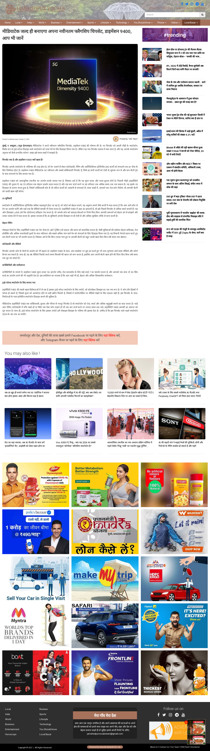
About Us (154, 747)
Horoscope (10, 734)
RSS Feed (185, 747)
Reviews (43, 709)
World (42, 22)
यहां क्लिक (109, 335)
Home (8, 22)
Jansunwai (180, 8)
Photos (161, 22)
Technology (122, 22)
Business (56, 22)
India (30, 22)
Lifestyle (106, 22)
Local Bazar (191, 22)
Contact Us (164, 747)
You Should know (48, 729)
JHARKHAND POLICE (196, 8)
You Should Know (143, 22)
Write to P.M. (154, 8)
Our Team (175, 747)
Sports (91, 22)
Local (18, 22)
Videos (175, 22)
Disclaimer (195, 747)
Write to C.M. (168, 8)
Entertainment (75, 22)
